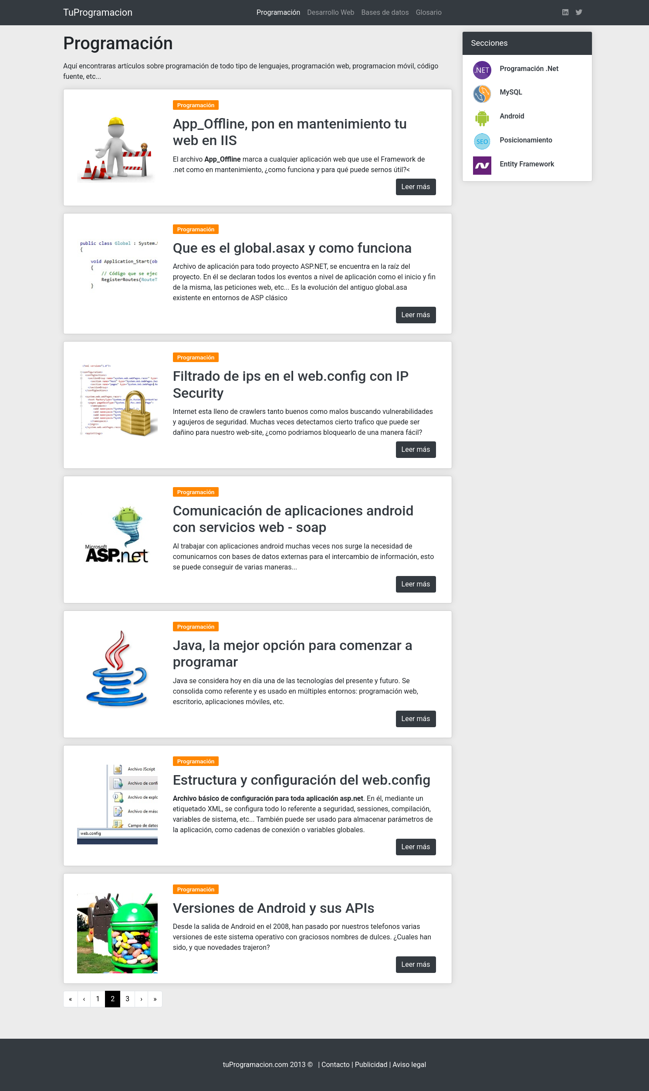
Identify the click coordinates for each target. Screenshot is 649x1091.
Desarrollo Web (330, 12)
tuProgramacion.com (255, 1065)
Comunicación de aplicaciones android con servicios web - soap (293, 518)
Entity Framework (527, 164)
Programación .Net (529, 68)
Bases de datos (385, 12)
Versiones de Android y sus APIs (274, 908)
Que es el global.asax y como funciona (292, 248)
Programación (278, 12)
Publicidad (371, 1065)
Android (512, 116)
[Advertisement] (527, 319)
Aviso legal (409, 1065)
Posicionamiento (526, 140)
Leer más (416, 187)
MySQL (511, 92)
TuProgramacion (97, 12)
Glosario (429, 12)
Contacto (335, 1065)
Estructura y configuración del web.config (302, 780)
